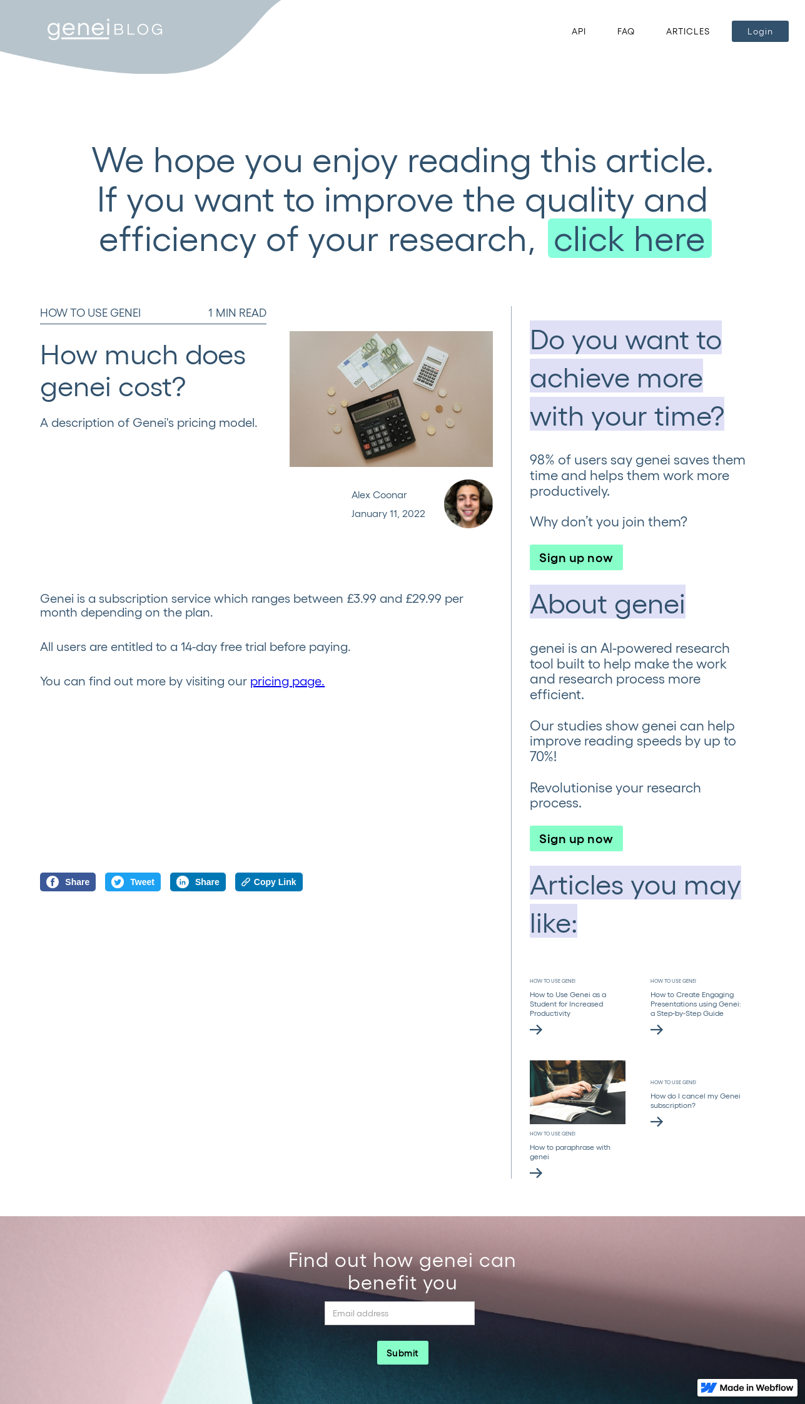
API (579, 31)
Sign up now (576, 556)
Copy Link (268, 882)
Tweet (132, 882)
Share (67, 882)
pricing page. (287, 680)
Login (760, 31)
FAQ (626, 31)
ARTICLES (688, 31)
